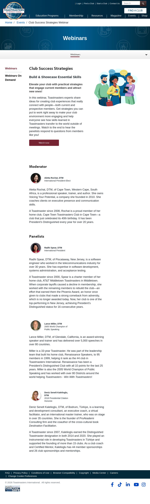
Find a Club (89, 4)
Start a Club (102, 4)
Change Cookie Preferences (22, 480)
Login (78, 4)
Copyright (84, 476)
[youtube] (135, 488)
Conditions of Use (40, 476)
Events (21, 26)
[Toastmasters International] (13, 11)
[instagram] (143, 488)
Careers (114, 476)
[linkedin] (127, 488)
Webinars (75, 58)
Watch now (44, 146)
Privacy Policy (20, 476)
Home (8, 26)
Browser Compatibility (64, 476)
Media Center (99, 476)
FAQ (7, 476)
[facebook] (111, 488)
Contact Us (115, 4)
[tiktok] (119, 488)
